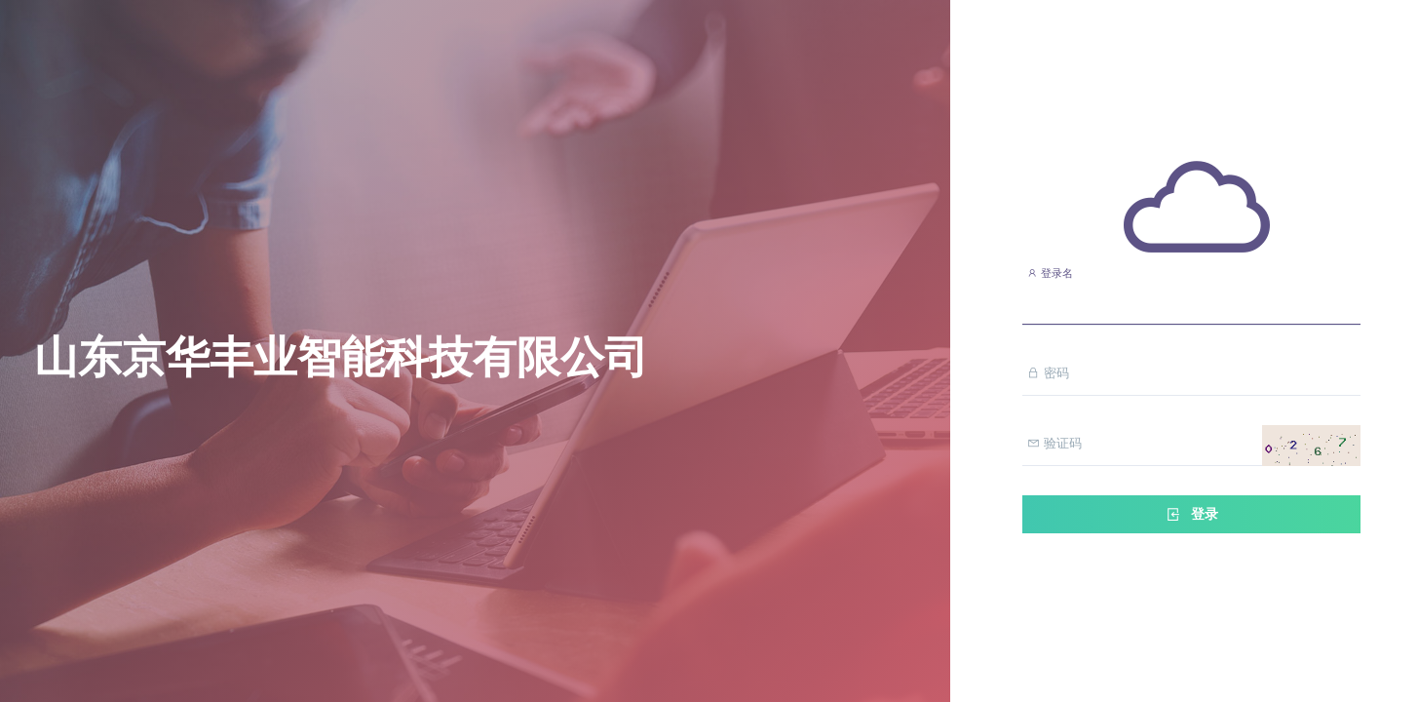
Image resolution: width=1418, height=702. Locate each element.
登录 (1191, 514)
